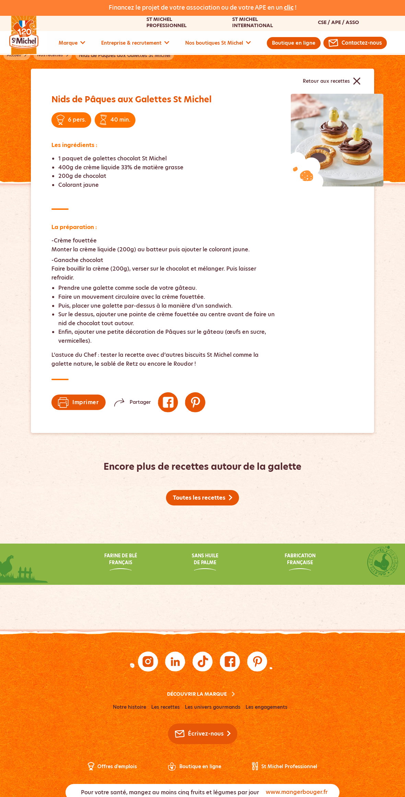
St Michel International (252, 22)
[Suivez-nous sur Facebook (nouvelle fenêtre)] (168, 402)
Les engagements (266, 707)
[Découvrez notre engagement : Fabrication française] (287, 563)
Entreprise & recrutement (135, 42)
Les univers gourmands (212, 707)
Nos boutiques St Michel (218, 42)
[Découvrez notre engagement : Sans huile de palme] (202, 563)
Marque (72, 42)
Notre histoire (129, 707)
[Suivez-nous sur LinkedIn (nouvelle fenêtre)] (175, 661)
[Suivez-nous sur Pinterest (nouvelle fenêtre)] (195, 402)
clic (289, 7)
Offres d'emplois (117, 766)
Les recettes (165, 707)
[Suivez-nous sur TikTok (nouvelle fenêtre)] (202, 661)
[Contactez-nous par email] (354, 43)
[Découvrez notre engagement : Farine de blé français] (118, 563)
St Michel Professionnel (166, 22)
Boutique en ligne (293, 42)
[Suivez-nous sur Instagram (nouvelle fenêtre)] (148, 661)
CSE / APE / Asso (338, 22)
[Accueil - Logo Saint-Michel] (28, 35)
